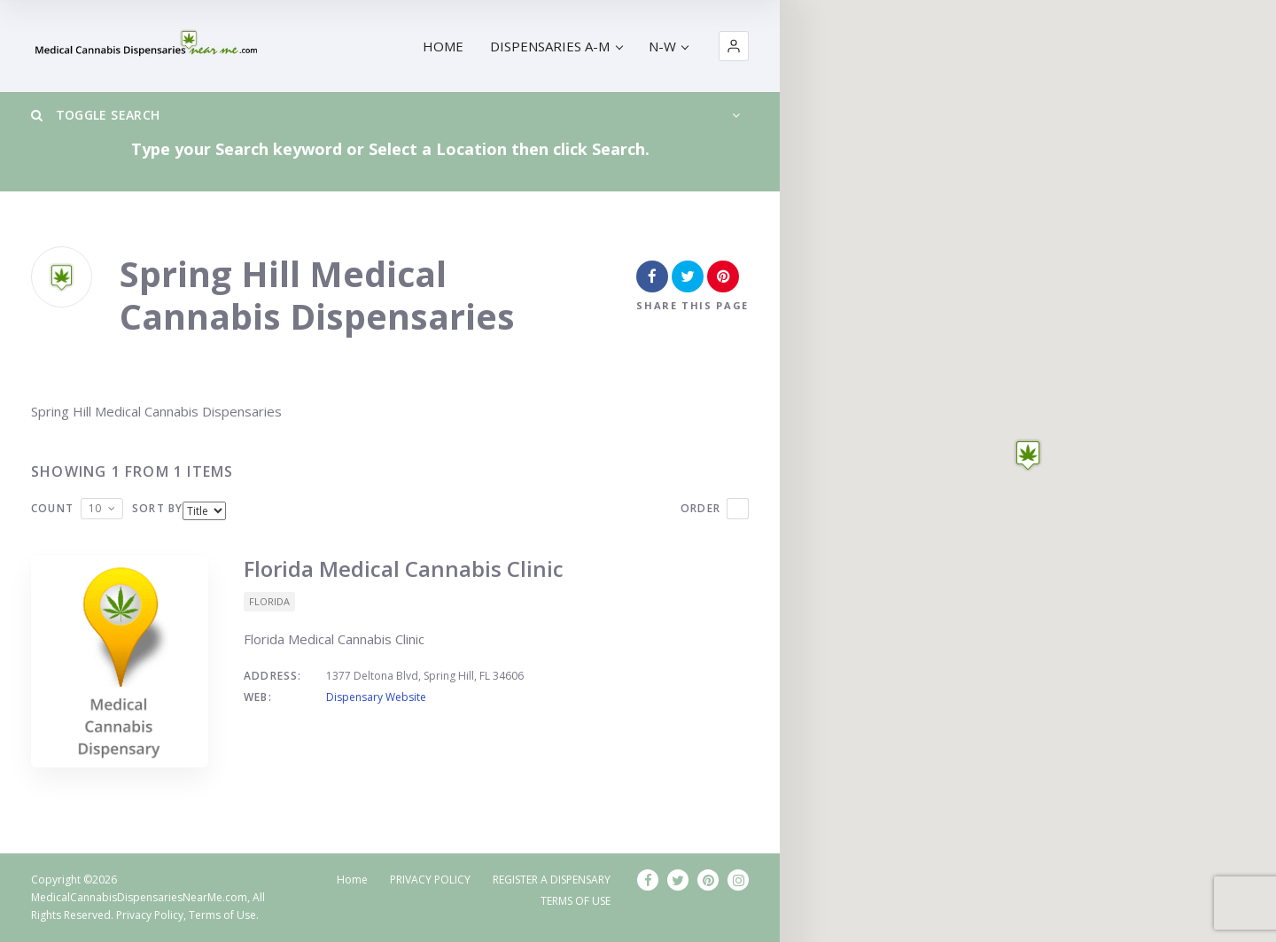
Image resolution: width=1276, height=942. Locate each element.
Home (352, 879)
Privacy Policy (149, 915)
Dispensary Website (376, 697)
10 (95, 508)
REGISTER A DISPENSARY (552, 879)
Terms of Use (222, 915)
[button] (734, 46)
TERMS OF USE (576, 900)
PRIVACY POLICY (430, 879)
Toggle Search (95, 114)
